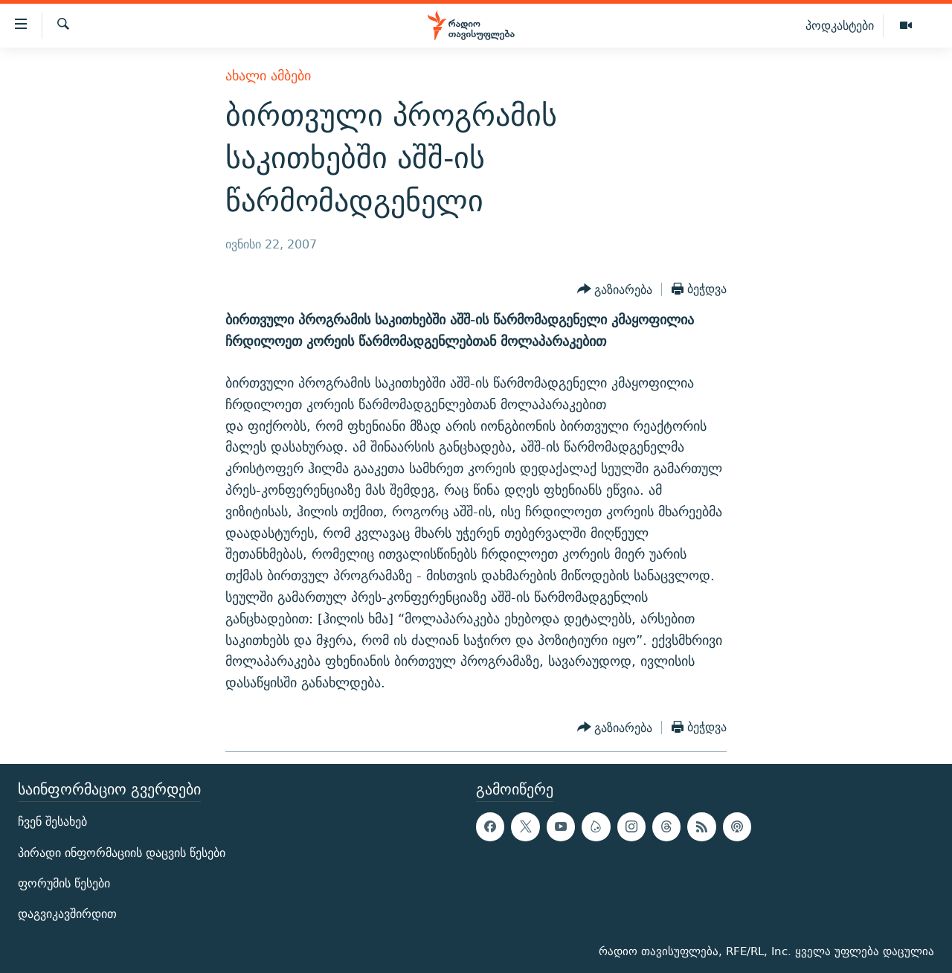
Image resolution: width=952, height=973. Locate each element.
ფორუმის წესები (64, 883)
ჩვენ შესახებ (52, 821)
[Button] (615, 289)
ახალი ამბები (268, 75)
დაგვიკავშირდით (67, 914)
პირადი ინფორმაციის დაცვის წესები (121, 852)
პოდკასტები (839, 25)
